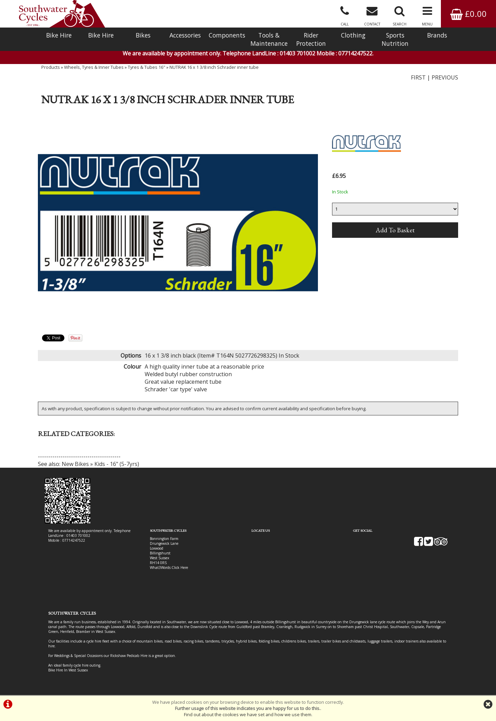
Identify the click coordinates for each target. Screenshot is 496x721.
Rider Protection (311, 39)
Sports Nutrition (395, 39)
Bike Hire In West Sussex (68, 670)
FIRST (418, 77)
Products (50, 67)
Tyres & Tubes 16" (146, 67)
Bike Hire (59, 35)
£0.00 (468, 13)
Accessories (185, 35)
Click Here (180, 567)
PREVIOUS (445, 77)
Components (227, 35)
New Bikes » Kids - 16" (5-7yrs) (100, 464)
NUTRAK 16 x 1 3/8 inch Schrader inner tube (214, 67)
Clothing (353, 35)
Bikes (143, 35)
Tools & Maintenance (269, 39)
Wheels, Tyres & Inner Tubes (94, 67)
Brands (437, 35)
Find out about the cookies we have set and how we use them (247, 714)
